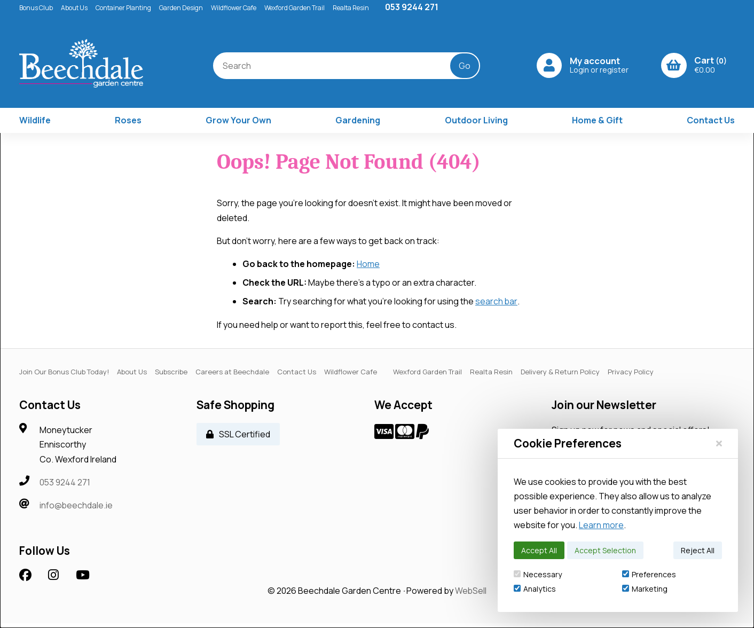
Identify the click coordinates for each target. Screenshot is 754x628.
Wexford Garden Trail (294, 7)
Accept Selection (605, 550)
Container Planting (123, 7)
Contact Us (711, 125)
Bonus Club (36, 7)
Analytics (535, 589)
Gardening (357, 125)
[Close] (719, 443)
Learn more (601, 525)
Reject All (697, 550)
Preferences (649, 574)
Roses (128, 125)
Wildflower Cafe (233, 7)
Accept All (539, 550)
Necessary (538, 574)
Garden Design (181, 7)
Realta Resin (351, 7)
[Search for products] (332, 67)
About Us (74, 7)
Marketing (644, 589)
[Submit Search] (457, 67)
